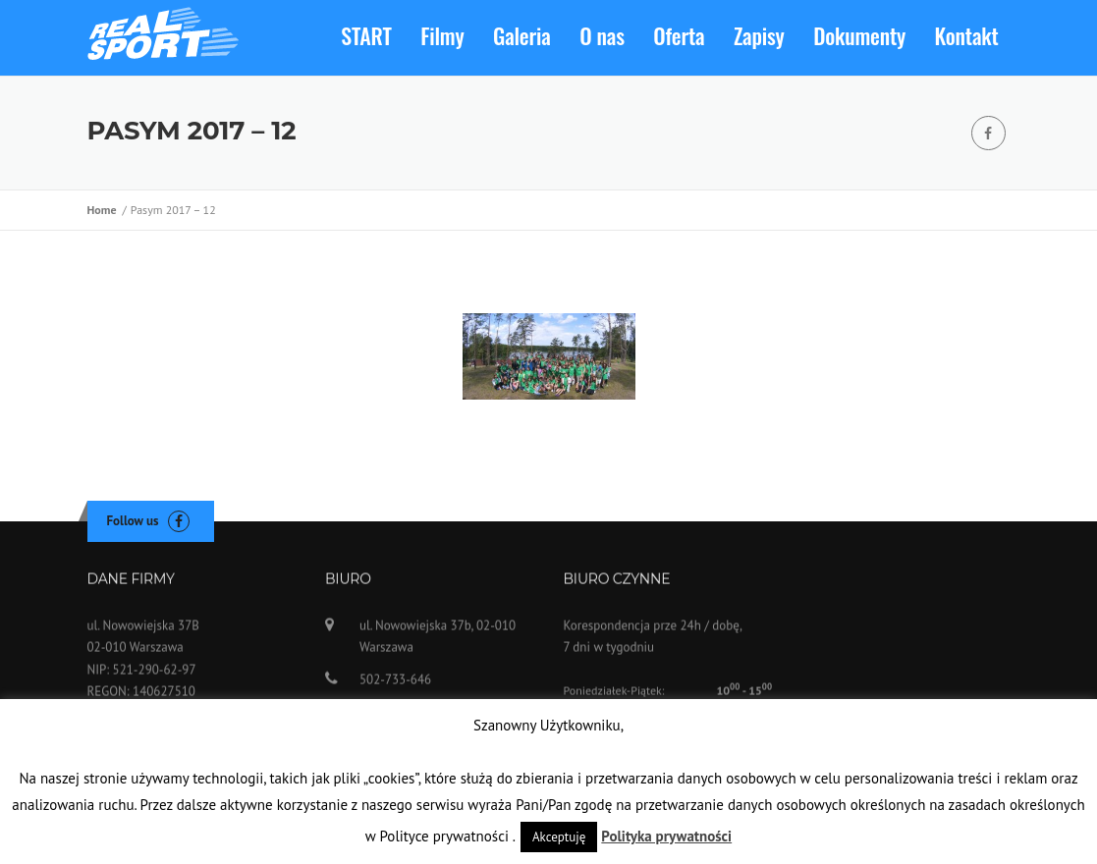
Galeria (522, 35)
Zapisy (759, 35)
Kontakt (967, 35)
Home (105, 209)
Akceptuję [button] (558, 837)
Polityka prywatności (666, 836)
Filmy (442, 35)
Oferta (678, 35)
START (366, 35)
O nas (602, 35)
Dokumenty (859, 35)
